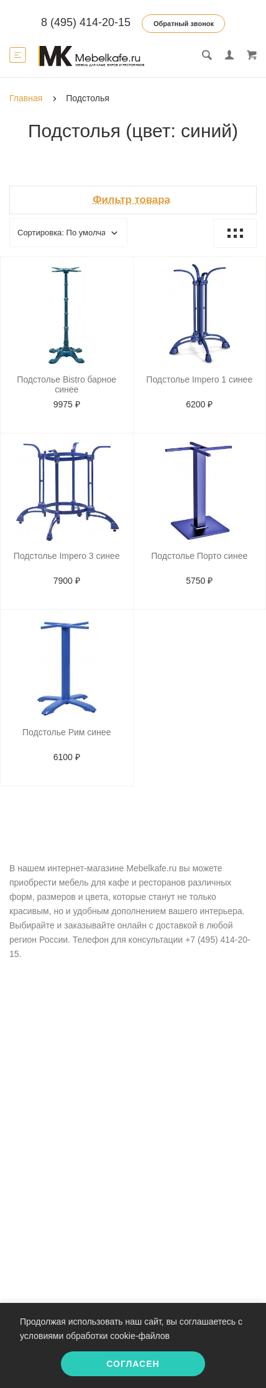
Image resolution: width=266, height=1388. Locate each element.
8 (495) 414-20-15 (86, 22)
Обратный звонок (184, 23)
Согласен (132, 1364)
